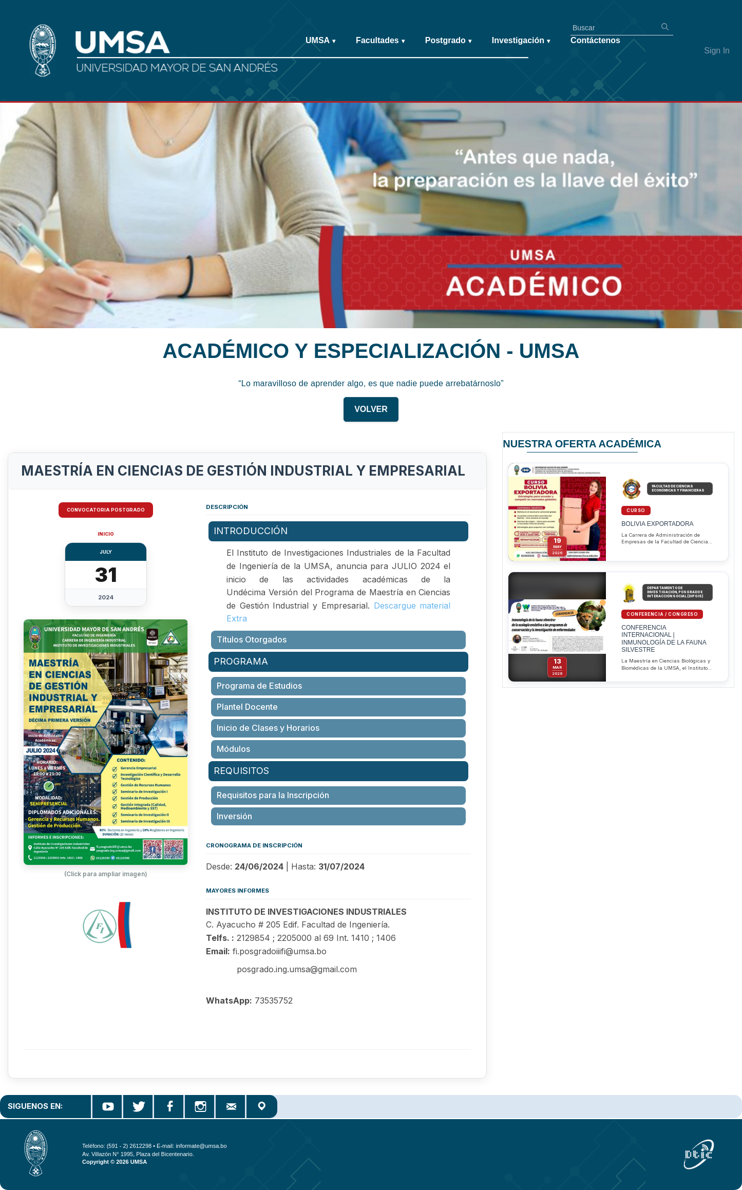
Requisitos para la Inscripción (273, 795)
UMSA (320, 41)
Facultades (380, 41)
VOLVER (371, 415)
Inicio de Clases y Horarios (268, 728)
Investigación (521, 41)
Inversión (234, 816)
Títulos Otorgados (252, 639)
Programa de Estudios (259, 686)
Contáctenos (595, 40)
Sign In (717, 50)
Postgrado (448, 41)
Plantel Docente (247, 707)
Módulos (233, 749)
